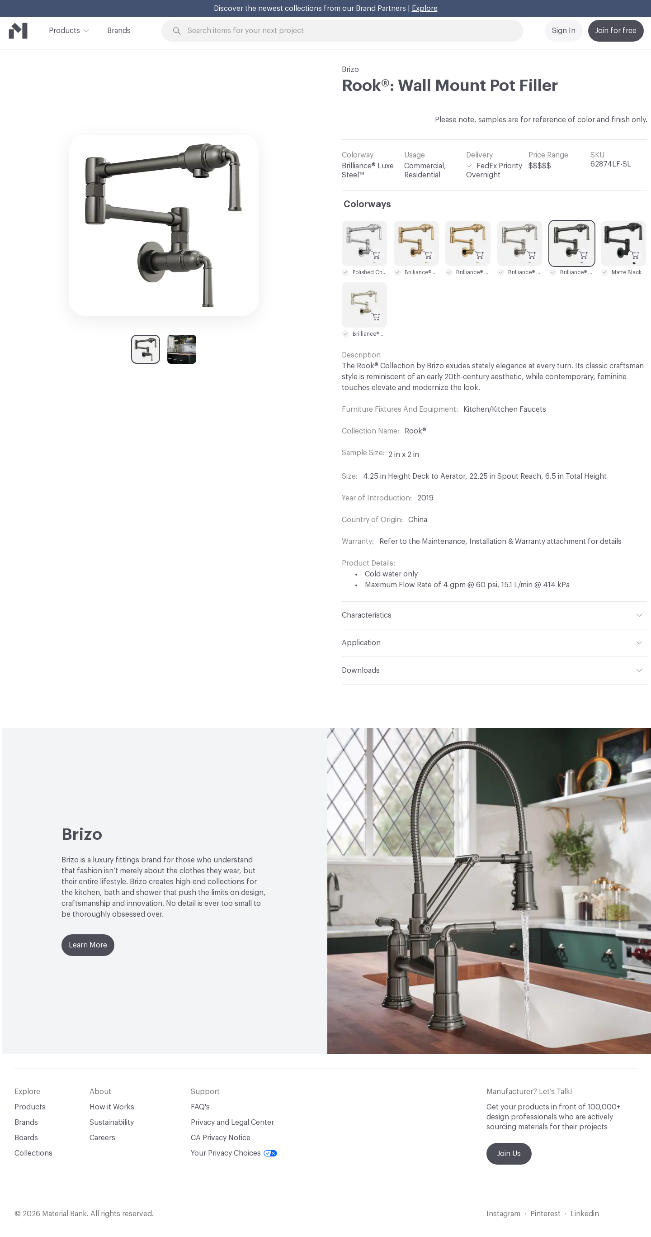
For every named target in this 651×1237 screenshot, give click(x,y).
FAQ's (200, 1107)
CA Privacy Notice (220, 1138)
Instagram (503, 1214)
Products (64, 29)
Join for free (616, 30)
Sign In (564, 30)
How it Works (112, 1107)
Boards (26, 1138)
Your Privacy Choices (234, 1153)
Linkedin (585, 1214)
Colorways (367, 204)
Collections (33, 1153)
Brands (119, 30)
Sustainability (112, 1122)
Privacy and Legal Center (232, 1122)
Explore (425, 8)
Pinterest (545, 1214)
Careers (102, 1138)
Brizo (350, 69)
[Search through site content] (347, 31)
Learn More (88, 945)
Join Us (509, 1153)
